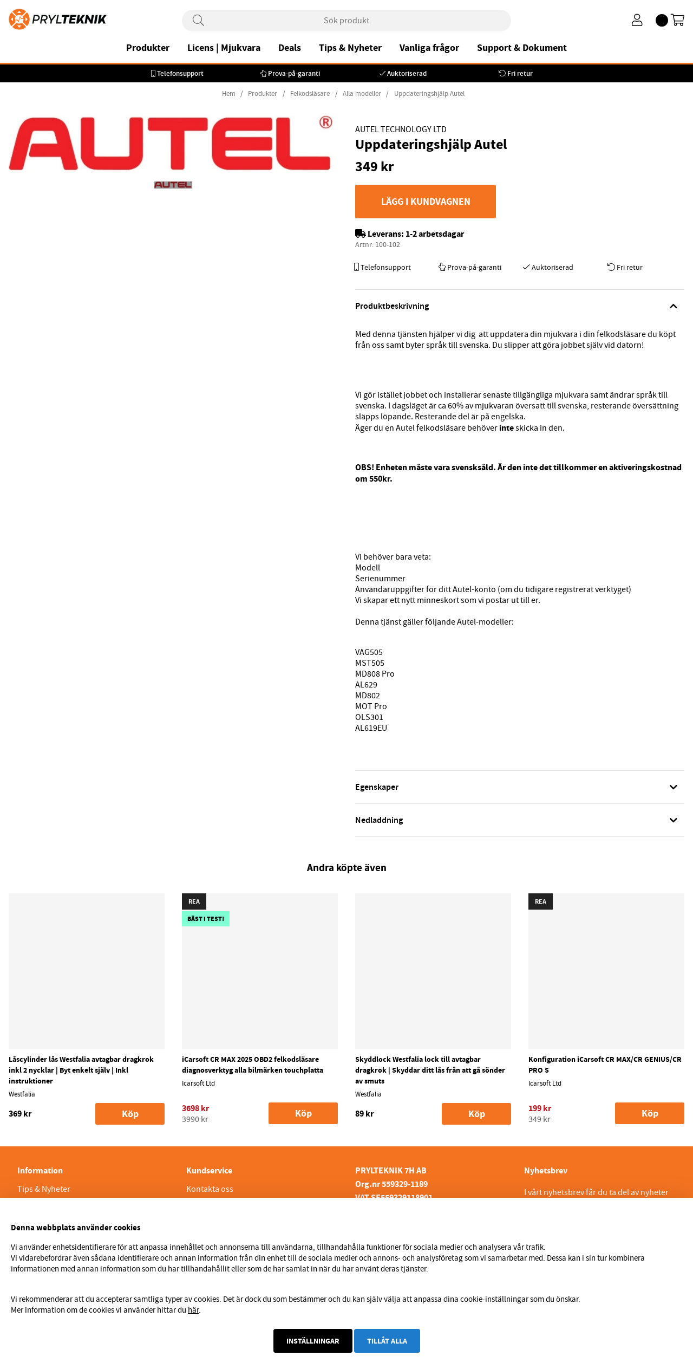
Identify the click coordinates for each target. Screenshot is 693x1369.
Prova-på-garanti (294, 73)
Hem (229, 93)
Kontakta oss (209, 1189)
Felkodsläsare (310, 93)
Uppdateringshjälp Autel (429, 93)
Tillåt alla (387, 1340)
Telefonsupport (180, 73)
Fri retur (520, 73)
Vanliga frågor (429, 47)
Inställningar (312, 1340)
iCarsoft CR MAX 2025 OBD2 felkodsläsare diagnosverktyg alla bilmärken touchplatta (252, 1064)
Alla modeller (362, 93)
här (193, 1310)
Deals (289, 47)
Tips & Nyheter (350, 47)
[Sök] (346, 20)
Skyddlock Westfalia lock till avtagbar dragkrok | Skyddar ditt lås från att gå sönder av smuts (430, 1070)
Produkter (147, 47)
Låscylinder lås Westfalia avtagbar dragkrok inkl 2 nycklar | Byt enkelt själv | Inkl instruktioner (81, 1070)
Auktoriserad (407, 73)
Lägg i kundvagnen (425, 201)
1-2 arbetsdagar (435, 233)
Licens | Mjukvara (223, 47)
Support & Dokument (522, 47)
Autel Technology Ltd (401, 129)
